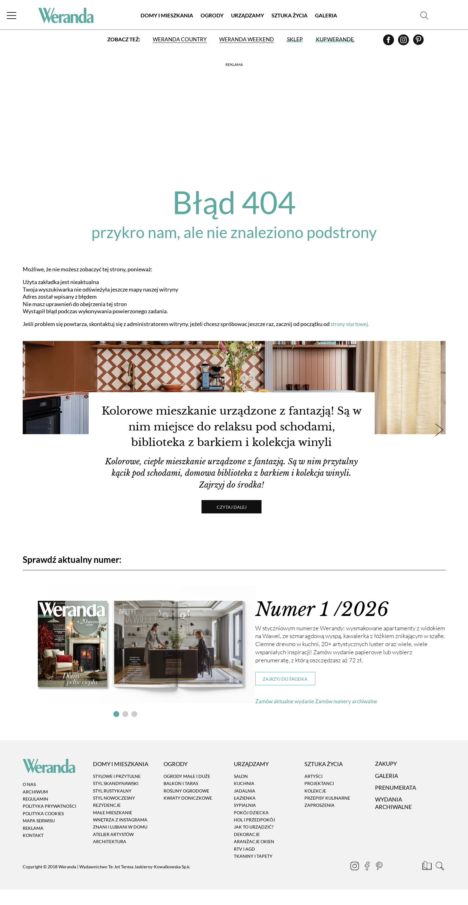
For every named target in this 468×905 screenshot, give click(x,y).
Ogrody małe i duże (187, 791)
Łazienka (245, 813)
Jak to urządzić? (254, 842)
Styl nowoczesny (114, 813)
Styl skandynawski (115, 799)
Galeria (326, 17)
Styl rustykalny (112, 806)
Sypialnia (245, 821)
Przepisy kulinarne (327, 813)
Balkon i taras (181, 799)
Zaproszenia (319, 821)
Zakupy (386, 779)
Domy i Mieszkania (167, 17)
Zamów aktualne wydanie (286, 716)
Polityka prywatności (49, 822)
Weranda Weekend (246, 41)
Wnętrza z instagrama (120, 835)
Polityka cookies (43, 829)
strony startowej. (351, 323)
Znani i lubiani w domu (120, 842)
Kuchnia (244, 799)
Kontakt (33, 850)
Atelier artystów (113, 849)
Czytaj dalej (234, 523)
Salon (241, 791)
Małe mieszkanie (112, 828)
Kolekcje (315, 806)
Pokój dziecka (251, 828)
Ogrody (212, 17)
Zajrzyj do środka (285, 694)
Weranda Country (180, 41)
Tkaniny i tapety (253, 872)
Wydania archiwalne (393, 819)
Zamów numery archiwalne (351, 716)
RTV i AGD (244, 864)
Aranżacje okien (254, 857)
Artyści (313, 791)
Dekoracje (247, 849)
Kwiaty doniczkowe (188, 813)
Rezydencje (107, 821)
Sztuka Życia (289, 17)
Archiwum (35, 807)
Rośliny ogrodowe (186, 806)
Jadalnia (244, 806)
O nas (29, 800)
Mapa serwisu (39, 836)
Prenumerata (395, 803)
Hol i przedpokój (254, 835)
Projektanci (319, 799)
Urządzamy (247, 17)
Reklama (33, 843)
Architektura (109, 857)
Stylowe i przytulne (117, 791)
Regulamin (35, 814)
